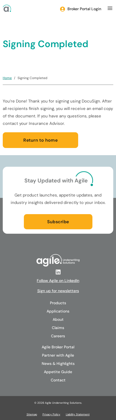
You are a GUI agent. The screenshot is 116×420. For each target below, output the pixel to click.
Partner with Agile (58, 355)
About (58, 319)
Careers (58, 335)
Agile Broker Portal (58, 346)
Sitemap (32, 414)
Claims (58, 327)
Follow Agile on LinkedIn (58, 280)
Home (7, 78)
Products (58, 302)
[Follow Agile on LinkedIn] (58, 272)
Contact (58, 380)
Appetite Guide (58, 371)
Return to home (40, 140)
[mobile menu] (110, 8)
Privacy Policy (51, 414)
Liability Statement (78, 414)
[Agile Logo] (7, 8)
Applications (58, 311)
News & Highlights (58, 363)
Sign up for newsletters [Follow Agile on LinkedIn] (58, 290)
